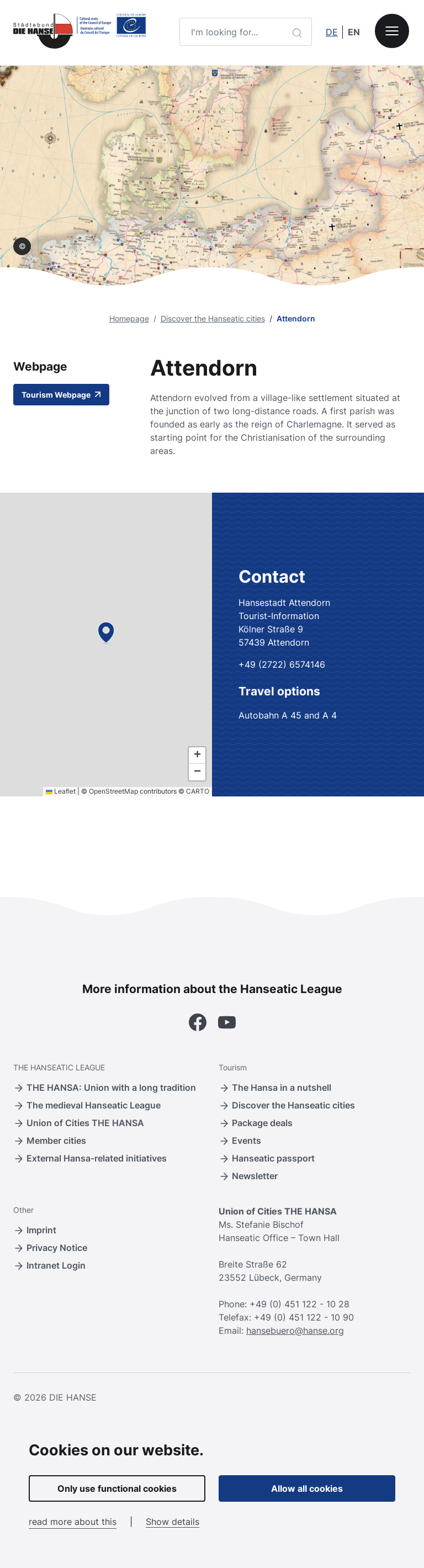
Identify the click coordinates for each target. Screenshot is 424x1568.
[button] (106, 632)
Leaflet (61, 791)
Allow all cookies (307, 1488)
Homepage (129, 318)
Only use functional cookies (117, 1488)
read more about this (72, 1521)
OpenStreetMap (113, 791)
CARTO (197, 791)
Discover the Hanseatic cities (213, 318)
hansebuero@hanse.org (295, 1330)
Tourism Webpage (61, 394)
